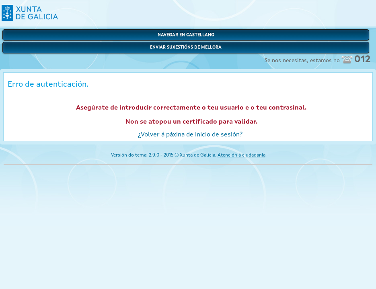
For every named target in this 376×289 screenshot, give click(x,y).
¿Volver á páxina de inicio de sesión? (190, 135)
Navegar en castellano (186, 35)
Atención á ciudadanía (241, 155)
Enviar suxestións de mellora (186, 47)
